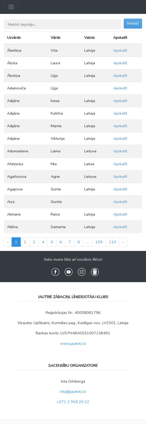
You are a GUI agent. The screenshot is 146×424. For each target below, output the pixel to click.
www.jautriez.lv (73, 343)
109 (98, 242)
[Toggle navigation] (11, 7)
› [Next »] (123, 242)
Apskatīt (120, 50)
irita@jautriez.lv (73, 391)
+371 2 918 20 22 (73, 401)
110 (112, 242)
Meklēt (133, 23)
